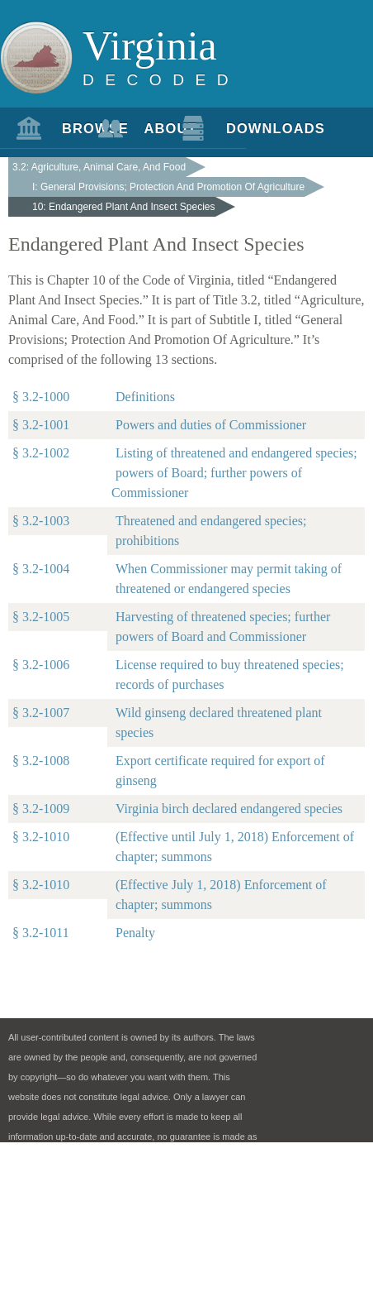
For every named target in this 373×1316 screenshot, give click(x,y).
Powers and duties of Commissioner (211, 425)
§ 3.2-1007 (40, 713)
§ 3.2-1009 (40, 809)
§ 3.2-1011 (40, 933)
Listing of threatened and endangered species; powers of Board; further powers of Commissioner (234, 473)
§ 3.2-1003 (40, 521)
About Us (153, 135)
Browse (72, 128)
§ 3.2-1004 (40, 569)
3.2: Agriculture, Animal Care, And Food (99, 167)
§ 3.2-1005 (40, 617)
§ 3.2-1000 (40, 397)
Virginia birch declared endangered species (229, 809)
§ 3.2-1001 (40, 425)
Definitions (145, 397)
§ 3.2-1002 (40, 453)
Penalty (135, 933)
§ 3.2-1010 (40, 837)
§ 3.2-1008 (40, 761)
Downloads (236, 128)
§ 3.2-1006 (40, 665)
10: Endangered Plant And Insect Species (123, 207)
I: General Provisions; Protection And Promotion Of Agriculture (168, 187)
